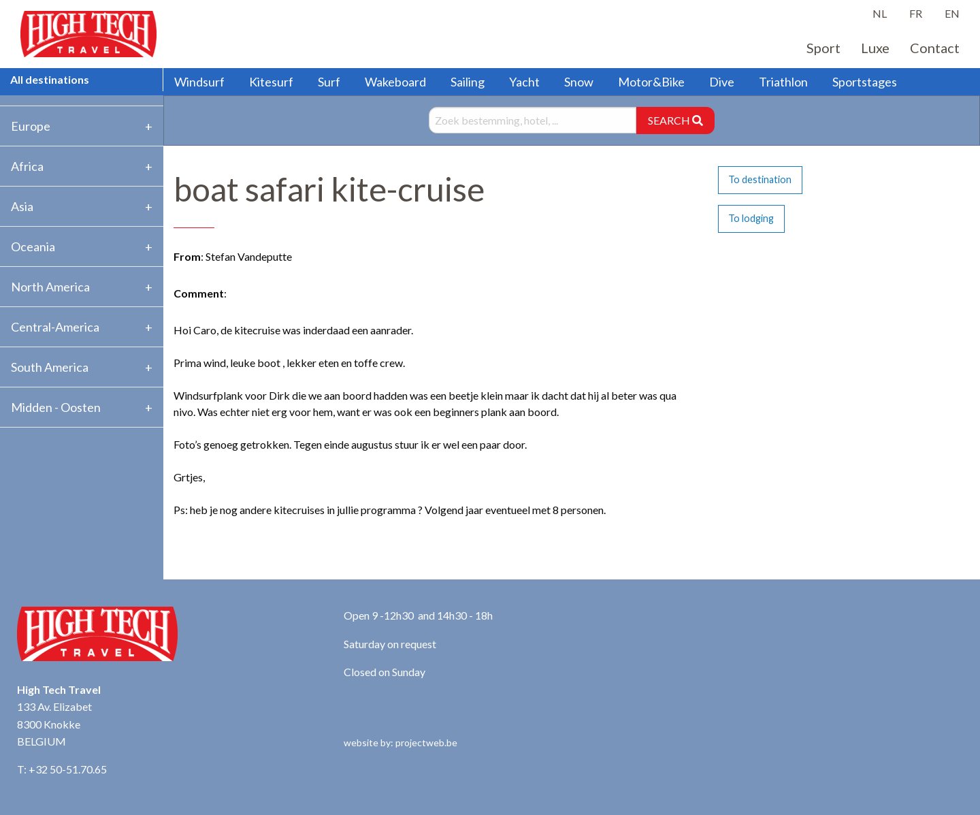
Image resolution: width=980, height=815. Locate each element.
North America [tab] (50, 286)
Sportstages (864, 81)
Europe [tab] (30, 125)
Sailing (468, 81)
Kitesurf (271, 81)
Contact (935, 47)
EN (952, 13)
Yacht (524, 81)
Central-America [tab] (55, 326)
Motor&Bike (651, 81)
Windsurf (199, 81)
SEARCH (675, 120)
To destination (759, 179)
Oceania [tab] (33, 246)
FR (915, 13)
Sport (823, 47)
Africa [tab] (27, 166)
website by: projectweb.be (400, 742)
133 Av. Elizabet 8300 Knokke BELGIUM (54, 724)
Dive (721, 81)
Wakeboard (395, 81)
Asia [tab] (22, 206)
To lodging (751, 218)
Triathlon (783, 81)
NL (879, 13)
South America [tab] (49, 366)
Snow (578, 81)
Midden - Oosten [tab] (56, 407)
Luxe (875, 47)
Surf (329, 81)
